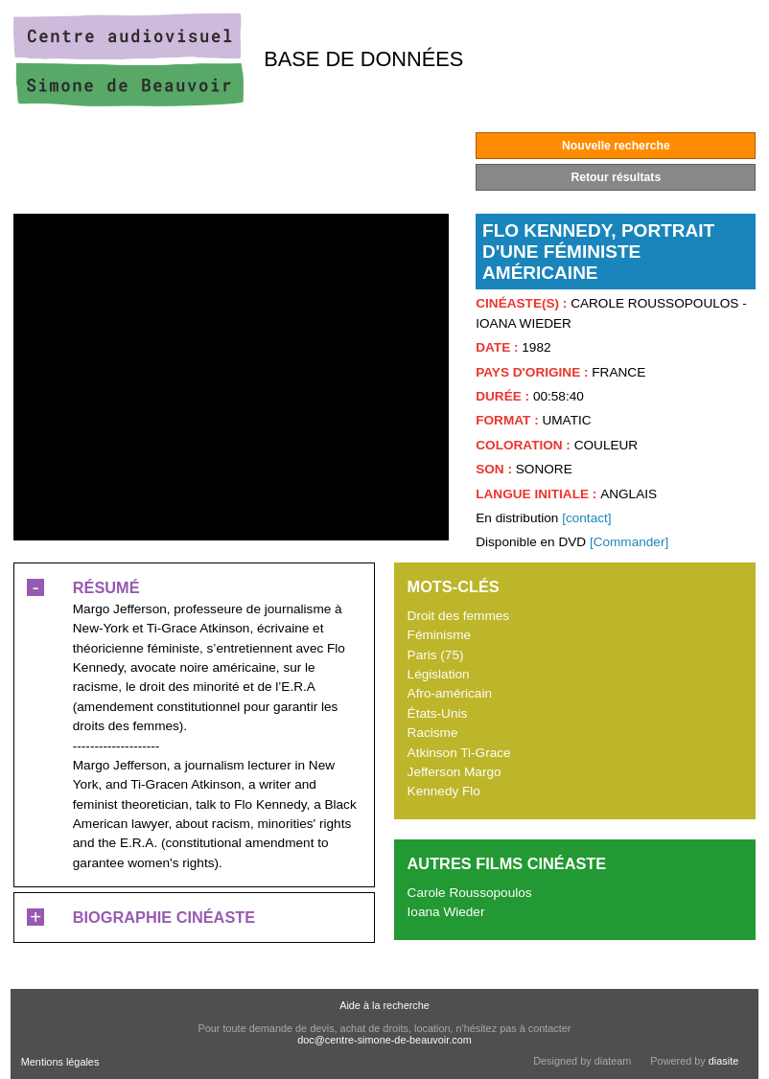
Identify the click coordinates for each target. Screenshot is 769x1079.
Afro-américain (450, 693)
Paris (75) (436, 655)
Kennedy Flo (444, 791)
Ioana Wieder (446, 912)
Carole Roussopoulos (470, 892)
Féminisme (439, 635)
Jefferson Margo (454, 772)
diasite (723, 1061)
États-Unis (438, 713)
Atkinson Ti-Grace (459, 753)
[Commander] (629, 542)
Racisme (433, 732)
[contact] (586, 518)
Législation (439, 674)
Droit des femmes (459, 615)
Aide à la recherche (384, 1005)
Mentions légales (60, 1062)
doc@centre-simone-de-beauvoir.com (384, 1039)
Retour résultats (616, 177)
